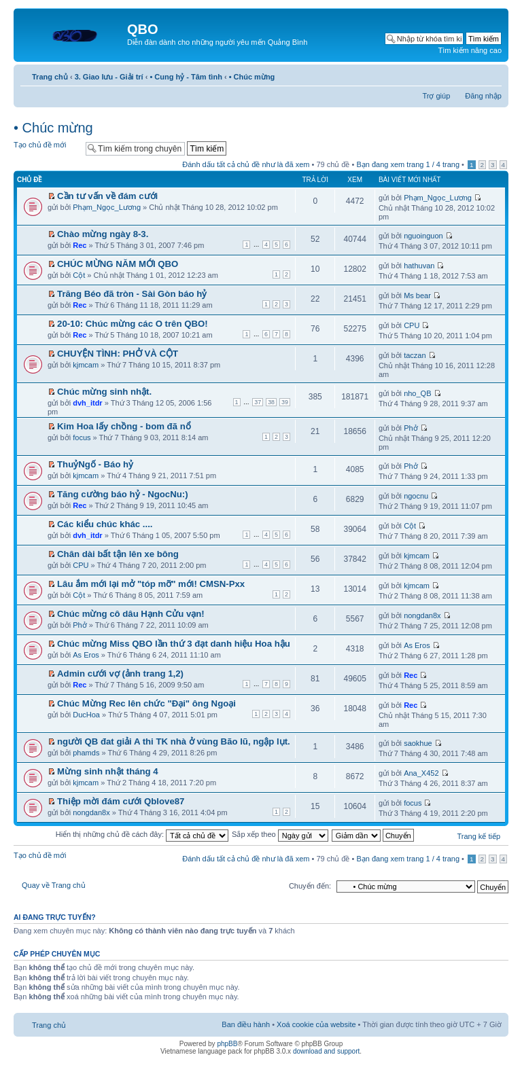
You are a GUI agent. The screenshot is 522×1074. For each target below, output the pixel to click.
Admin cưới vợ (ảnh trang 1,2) (120, 673)
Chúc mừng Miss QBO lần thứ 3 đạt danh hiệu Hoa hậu (173, 644)
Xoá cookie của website (316, 1024)
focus (81, 437)
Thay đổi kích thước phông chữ (492, 74)
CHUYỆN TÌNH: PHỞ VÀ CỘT (117, 353)
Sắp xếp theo (280, 834)
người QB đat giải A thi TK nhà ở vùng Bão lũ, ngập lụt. (173, 741)
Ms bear (417, 295)
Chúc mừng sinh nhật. (104, 392)
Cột (79, 275)
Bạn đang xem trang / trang (407, 164)
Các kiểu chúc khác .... (104, 524)
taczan (414, 355)
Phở (410, 428)
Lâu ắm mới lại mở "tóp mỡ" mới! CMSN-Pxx (151, 584)
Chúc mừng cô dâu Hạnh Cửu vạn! (131, 614)
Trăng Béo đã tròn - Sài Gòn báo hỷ (132, 294)
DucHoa (86, 715)
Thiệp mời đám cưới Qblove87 (120, 801)
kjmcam (86, 365)
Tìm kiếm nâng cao (470, 50)
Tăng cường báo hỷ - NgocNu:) (122, 494)
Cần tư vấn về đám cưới (107, 196)
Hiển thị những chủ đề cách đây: (142, 834)
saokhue (418, 743)
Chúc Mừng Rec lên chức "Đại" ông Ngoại (146, 703)
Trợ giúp (436, 96)
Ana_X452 (421, 773)
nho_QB (417, 393)
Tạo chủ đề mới (46, 147)
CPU (411, 325)
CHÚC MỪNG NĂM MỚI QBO (117, 264)
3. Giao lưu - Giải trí (109, 77)
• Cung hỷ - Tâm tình (186, 77)
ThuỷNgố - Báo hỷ (95, 464)
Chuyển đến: (310, 886)
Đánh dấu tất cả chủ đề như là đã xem (245, 164)
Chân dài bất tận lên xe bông (118, 554)
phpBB (227, 1044)
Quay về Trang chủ (54, 885)
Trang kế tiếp (478, 836)
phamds (86, 753)
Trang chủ (50, 77)
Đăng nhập (483, 96)
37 (257, 402)
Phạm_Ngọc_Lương (107, 207)
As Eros (86, 655)
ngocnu (416, 496)
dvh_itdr (87, 403)
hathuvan (419, 266)
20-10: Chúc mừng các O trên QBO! (132, 324)
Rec (79, 245)
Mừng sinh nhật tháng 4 (107, 771)
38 (271, 402)
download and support (326, 1051)
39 (284, 402)
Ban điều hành (246, 1024)
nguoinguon (423, 236)
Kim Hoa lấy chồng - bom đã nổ (124, 426)
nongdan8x (422, 615)
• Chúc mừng (252, 77)
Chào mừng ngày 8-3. (102, 234)
